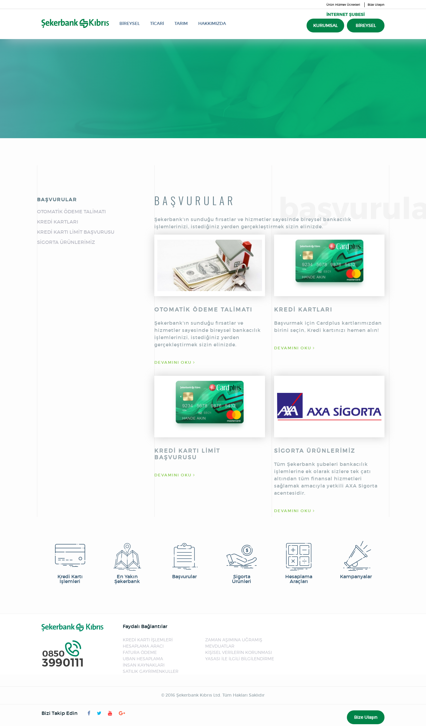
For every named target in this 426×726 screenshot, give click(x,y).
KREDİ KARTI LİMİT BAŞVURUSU (75, 231)
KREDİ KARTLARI (57, 221)
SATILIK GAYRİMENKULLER (150, 671)
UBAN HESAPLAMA (143, 658)
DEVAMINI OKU (174, 362)
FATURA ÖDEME (140, 652)
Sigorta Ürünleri (242, 562)
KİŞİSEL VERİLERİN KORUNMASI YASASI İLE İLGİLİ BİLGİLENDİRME (239, 655)
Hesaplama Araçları (299, 562)
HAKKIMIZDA (212, 23)
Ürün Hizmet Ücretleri (343, 5)
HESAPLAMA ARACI (143, 646)
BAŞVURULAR (57, 199)
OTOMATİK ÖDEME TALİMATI (71, 211)
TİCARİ (157, 23)
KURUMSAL (325, 25)
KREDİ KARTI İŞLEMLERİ (148, 639)
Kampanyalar (356, 560)
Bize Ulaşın (376, 5)
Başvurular (184, 560)
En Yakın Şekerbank (127, 562)
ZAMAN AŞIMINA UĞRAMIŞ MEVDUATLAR (233, 643)
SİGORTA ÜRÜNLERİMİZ (66, 242)
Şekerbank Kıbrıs (75, 23)
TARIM (181, 23)
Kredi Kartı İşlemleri (70, 562)
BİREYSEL (129, 23)
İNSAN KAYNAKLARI (144, 664)
